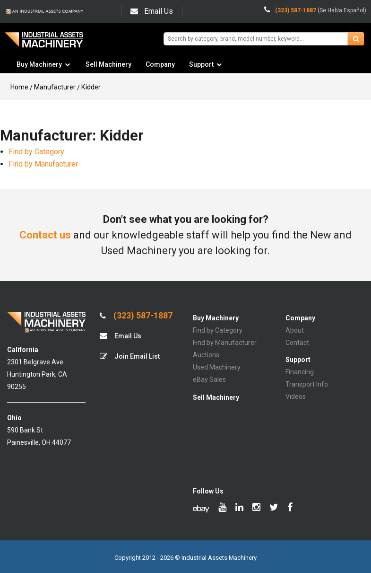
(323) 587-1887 (136, 315)
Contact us (45, 235)
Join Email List (130, 356)
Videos (295, 396)
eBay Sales (209, 379)
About (294, 330)
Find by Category (36, 151)
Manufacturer (55, 87)
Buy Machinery (39, 64)
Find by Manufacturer (43, 163)
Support (201, 64)
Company (160, 64)
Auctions (206, 355)
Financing (299, 372)
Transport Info (306, 384)
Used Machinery (217, 367)
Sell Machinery (108, 64)
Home (19, 87)
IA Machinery (44, 43)
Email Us (151, 11)
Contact (297, 342)
